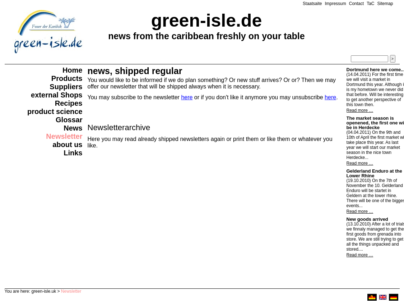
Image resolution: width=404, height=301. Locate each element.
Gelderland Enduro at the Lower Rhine (374, 173)
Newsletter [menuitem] (64, 136)
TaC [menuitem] (370, 3)
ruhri (372, 297)
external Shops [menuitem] (56, 95)
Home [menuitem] (72, 70)
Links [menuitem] (73, 153)
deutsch (393, 297)
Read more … (360, 110)
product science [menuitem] (54, 111)
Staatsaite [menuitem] (312, 3)
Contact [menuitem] (356, 3)
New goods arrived (367, 219)
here (186, 97)
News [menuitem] (73, 128)
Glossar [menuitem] (69, 120)
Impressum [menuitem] (335, 3)
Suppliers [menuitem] (66, 87)
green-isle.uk (43, 291)
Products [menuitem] (67, 78)
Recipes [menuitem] (69, 103)
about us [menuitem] (67, 145)
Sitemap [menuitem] (385, 3)
